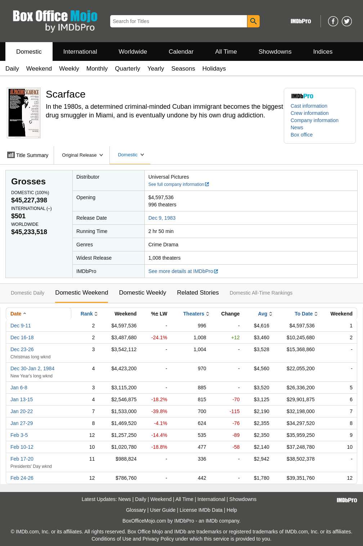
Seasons (183, 68)
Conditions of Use (111, 539)
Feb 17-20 (21, 459)
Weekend (39, 68)
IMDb (212, 521)
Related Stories (198, 292)
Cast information (309, 106)
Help (232, 510)
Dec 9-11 (20, 325)
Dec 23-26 (22, 349)
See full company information (179, 184)
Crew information (310, 113)
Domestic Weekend (81, 292)
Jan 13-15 (21, 399)
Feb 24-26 (21, 478)
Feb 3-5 (19, 435)
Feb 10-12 (21, 447)
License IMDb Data (201, 510)
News (297, 127)
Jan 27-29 (21, 423)
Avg (262, 314)
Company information (315, 120)
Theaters (193, 314)
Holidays (214, 68)
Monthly (97, 68)
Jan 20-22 (21, 411)
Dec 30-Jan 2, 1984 (32, 368)
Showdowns (275, 51)
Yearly (155, 68)
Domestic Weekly (142, 292)
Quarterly (127, 68)
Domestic (29, 51)
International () (31, 208)
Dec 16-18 (22, 337)
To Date (304, 314)
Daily (12, 68)
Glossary (136, 510)
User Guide (163, 510)
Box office (302, 135)
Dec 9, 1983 (162, 218)
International (80, 51)
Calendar (181, 51)
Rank (87, 314)
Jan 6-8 (18, 387)
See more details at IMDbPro (183, 271)
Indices (323, 51)
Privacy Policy (158, 539)
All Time (226, 51)
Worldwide (132, 51)
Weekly (69, 68)
